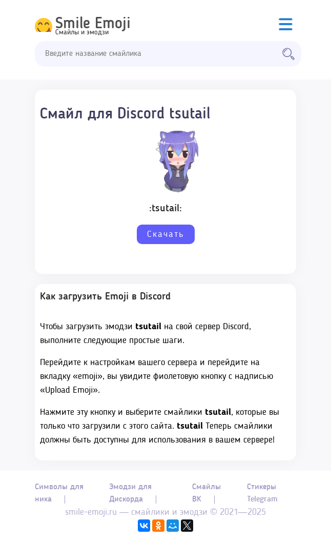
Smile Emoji (93, 24)
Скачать (165, 234)
